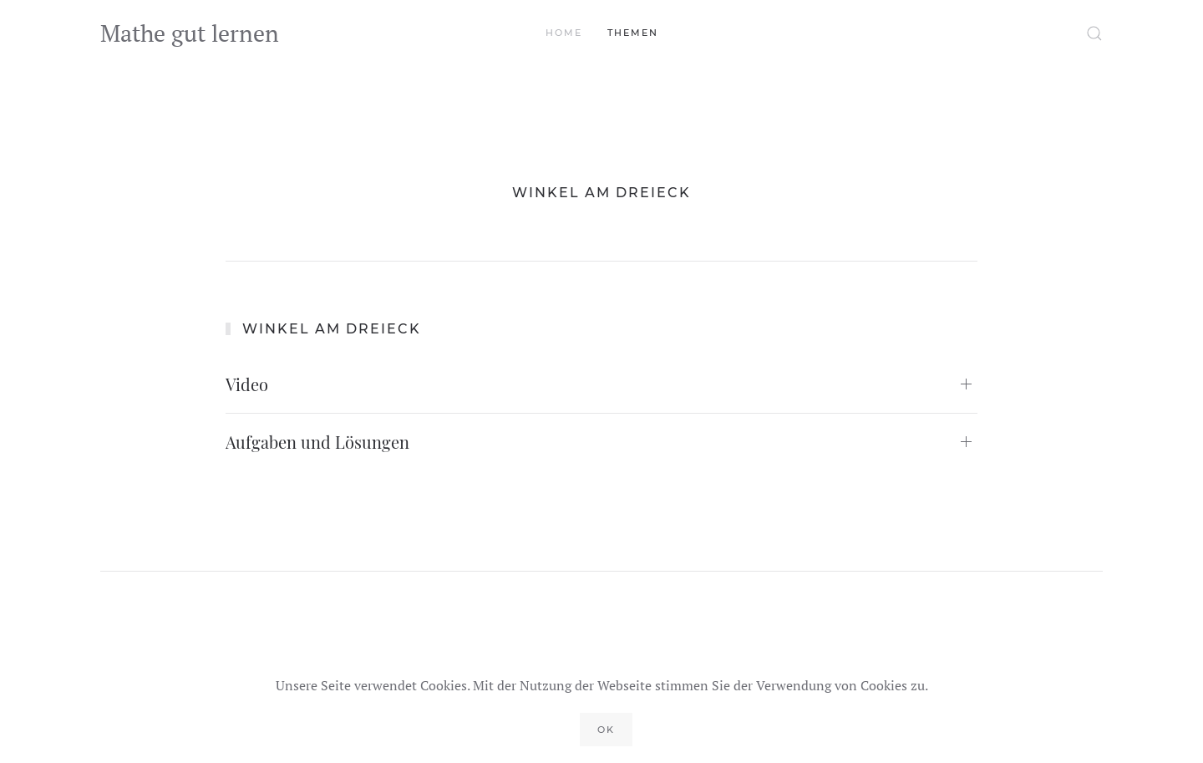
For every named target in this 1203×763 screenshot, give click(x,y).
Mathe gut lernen (189, 33)
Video (247, 384)
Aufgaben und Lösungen (317, 441)
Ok (606, 729)
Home (564, 32)
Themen (632, 32)
